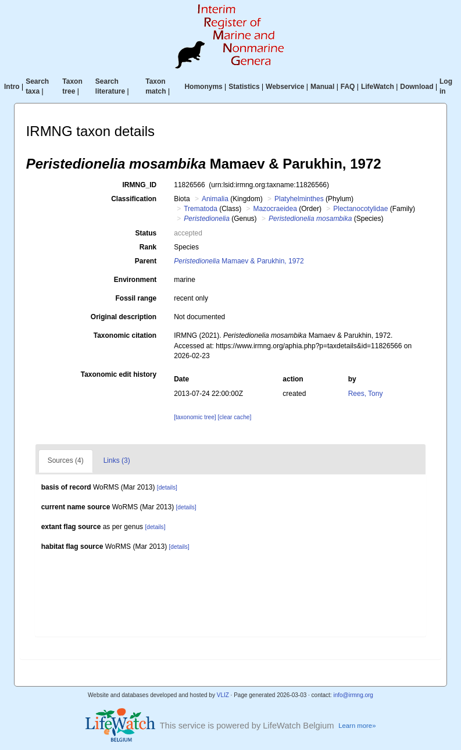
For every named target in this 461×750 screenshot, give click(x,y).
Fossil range (136, 298)
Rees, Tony (365, 394)
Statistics (243, 87)
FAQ (348, 87)
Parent (145, 261)
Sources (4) (66, 460)
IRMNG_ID (140, 185)
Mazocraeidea (275, 209)
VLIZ (223, 695)
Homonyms (203, 87)
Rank (148, 247)
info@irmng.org (353, 695)
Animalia (215, 199)
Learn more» (357, 725)
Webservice (285, 87)
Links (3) (116, 460)
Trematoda (200, 209)
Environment (135, 280)
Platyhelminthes (299, 199)
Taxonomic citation (125, 335)
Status (146, 233)
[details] (167, 487)
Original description (123, 317)
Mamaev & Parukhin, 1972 (238, 261)
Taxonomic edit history (118, 374)
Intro (12, 87)
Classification (133, 199)
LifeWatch (377, 87)
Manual (322, 87)
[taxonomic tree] (195, 417)
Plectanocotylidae (360, 209)
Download (416, 87)
